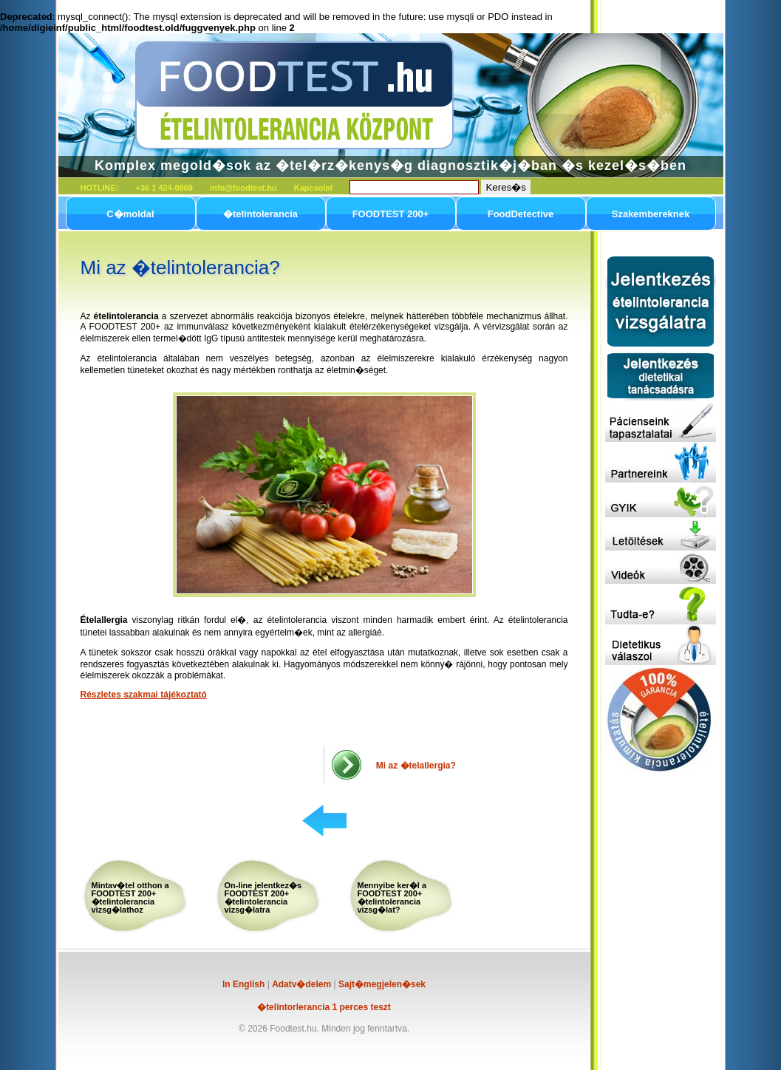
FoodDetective (521, 213)
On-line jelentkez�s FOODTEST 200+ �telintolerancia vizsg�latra (263, 897)
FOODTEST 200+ (390, 213)
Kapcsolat (313, 187)
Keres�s (505, 187)
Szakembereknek (651, 213)
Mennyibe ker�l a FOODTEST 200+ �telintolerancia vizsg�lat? (392, 897)
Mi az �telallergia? (416, 765)
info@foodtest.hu (243, 187)
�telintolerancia (260, 213)
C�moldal (130, 213)
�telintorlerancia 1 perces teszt (324, 1007)
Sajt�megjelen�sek (382, 984)
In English (243, 984)
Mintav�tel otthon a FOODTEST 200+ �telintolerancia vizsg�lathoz (130, 897)
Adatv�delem (301, 984)
